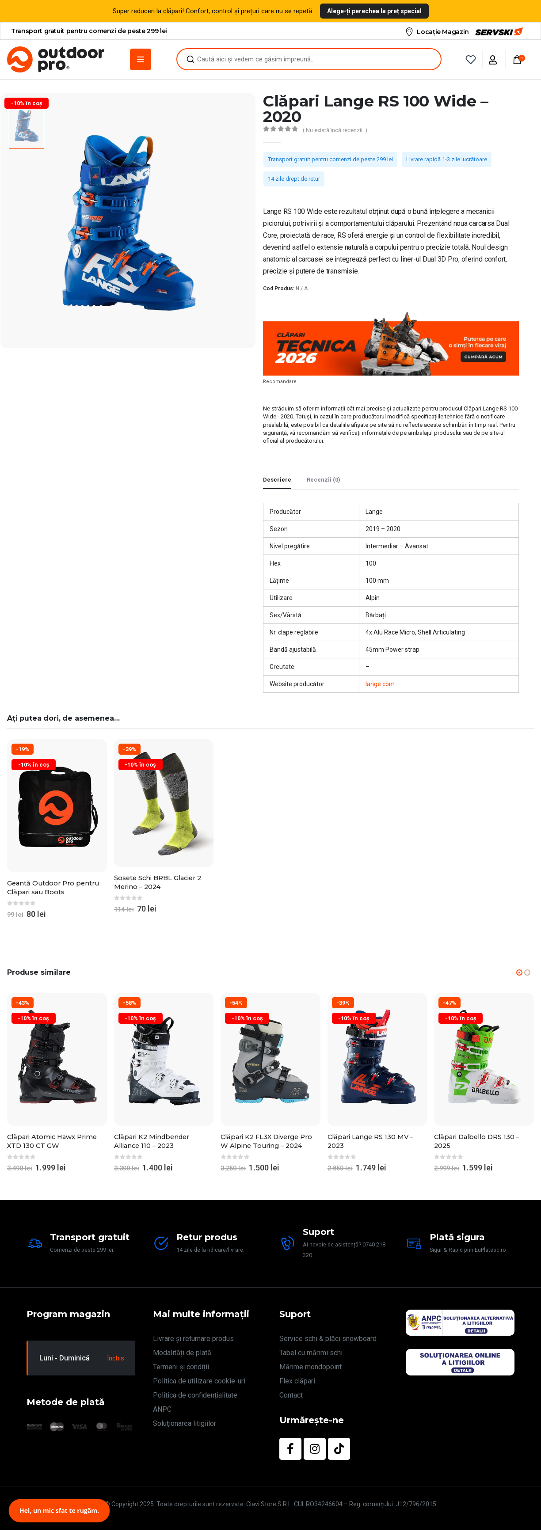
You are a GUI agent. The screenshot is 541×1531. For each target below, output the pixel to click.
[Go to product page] (57, 805)
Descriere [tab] (277, 479)
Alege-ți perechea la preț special (374, 11)
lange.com (380, 684)
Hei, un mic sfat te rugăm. (59, 1510)
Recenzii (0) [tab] (323, 479)
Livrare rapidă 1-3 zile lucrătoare (446, 159)
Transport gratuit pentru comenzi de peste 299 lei (330, 159)
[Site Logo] (55, 59)
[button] (519, 973)
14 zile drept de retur (294, 178)
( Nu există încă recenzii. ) (335, 130)
